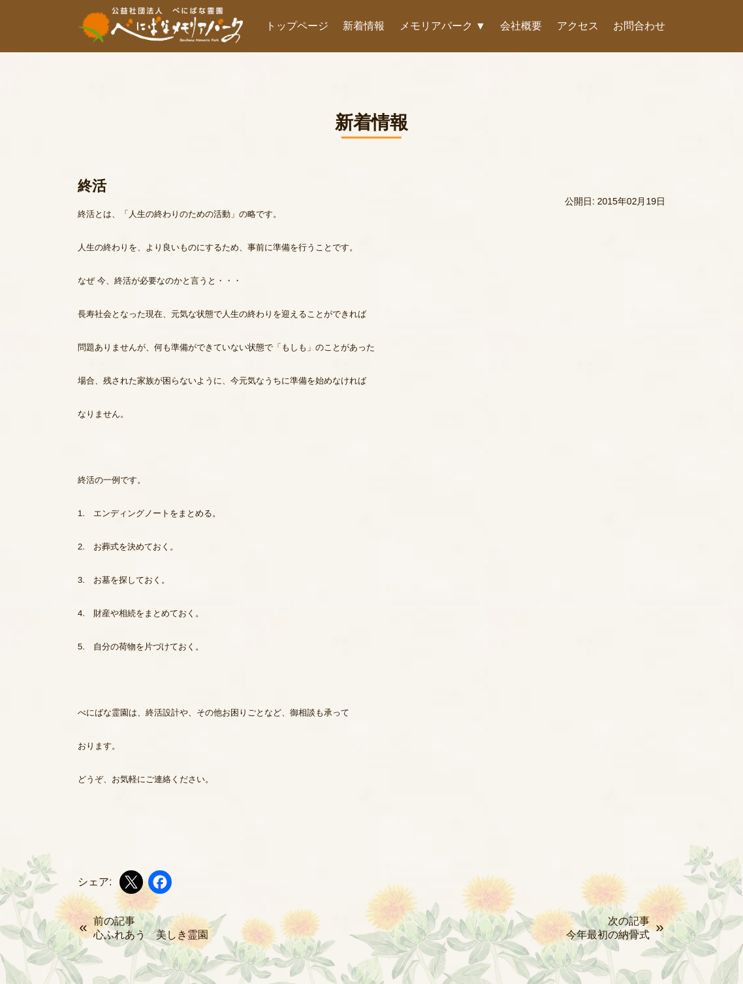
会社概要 (521, 25)
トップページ (297, 25)
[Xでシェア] (131, 882)
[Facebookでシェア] (160, 882)
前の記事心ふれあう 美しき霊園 (150, 927)
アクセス (578, 25)
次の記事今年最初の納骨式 (608, 927)
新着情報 (364, 25)
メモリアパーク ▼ (443, 25)
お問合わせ (639, 25)
